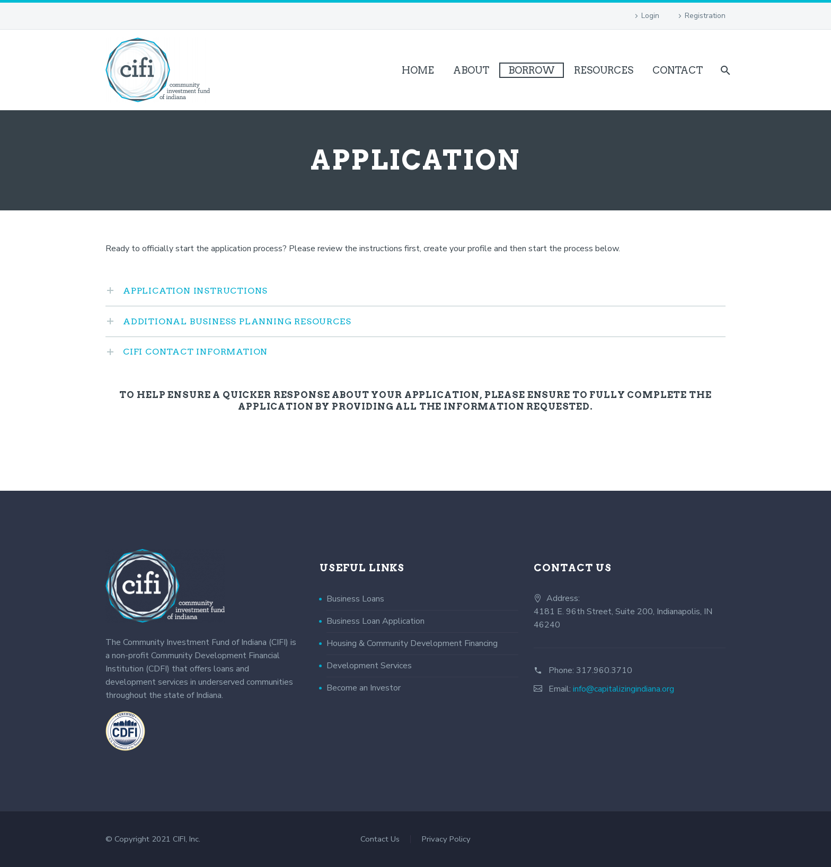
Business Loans (355, 599)
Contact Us (380, 839)
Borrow (531, 70)
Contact (677, 70)
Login (650, 16)
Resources (603, 70)
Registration (705, 16)
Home (418, 70)
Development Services (369, 665)
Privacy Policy (446, 839)
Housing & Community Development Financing (412, 643)
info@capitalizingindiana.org (623, 689)
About (471, 70)
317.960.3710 (604, 670)
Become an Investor (363, 688)
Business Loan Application (375, 621)
